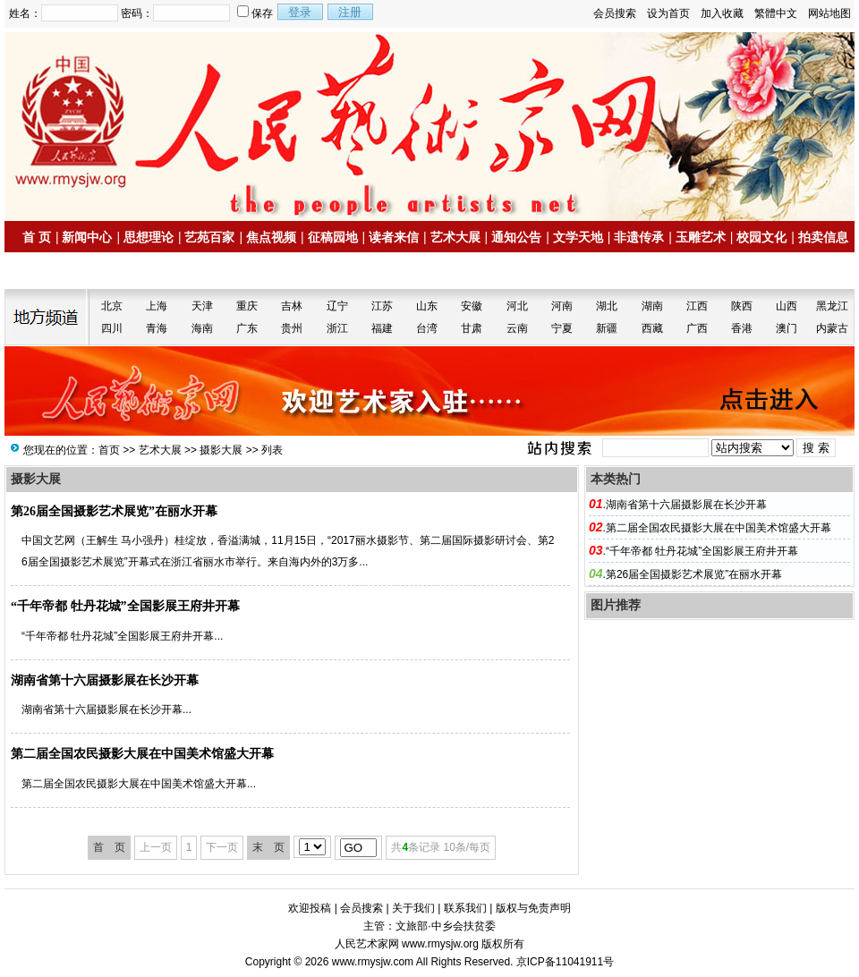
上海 (156, 306)
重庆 (247, 306)
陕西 (742, 306)
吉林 (291, 306)
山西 (786, 306)
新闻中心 (87, 237)
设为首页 (668, 13)
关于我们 (413, 908)
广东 (247, 328)
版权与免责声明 (533, 908)
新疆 (606, 328)
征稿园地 (333, 237)
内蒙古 (832, 328)
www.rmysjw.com (372, 962)
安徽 (471, 306)
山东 (427, 306)
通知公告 (516, 237)
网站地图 (829, 13)
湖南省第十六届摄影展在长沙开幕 (105, 680)
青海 (156, 328)
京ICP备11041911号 (565, 962)
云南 (517, 328)
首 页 (36, 237)
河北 (517, 306)
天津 (202, 306)
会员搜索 (614, 13)
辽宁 (337, 306)
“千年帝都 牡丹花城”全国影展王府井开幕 (125, 606)
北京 (112, 306)
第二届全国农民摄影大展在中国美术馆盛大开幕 (142, 753)
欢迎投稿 (309, 908)
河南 (562, 306)
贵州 (291, 328)
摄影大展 (221, 450)
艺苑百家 (209, 237)
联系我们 (465, 908)
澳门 (786, 328)
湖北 (606, 306)
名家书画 (55, 271)
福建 (382, 328)
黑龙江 (832, 306)
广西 (697, 328)
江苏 (382, 306)
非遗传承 (639, 237)
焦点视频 (271, 237)
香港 (742, 328)
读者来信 (394, 237)
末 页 (268, 847)
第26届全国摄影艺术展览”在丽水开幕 (114, 511)
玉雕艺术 (701, 237)
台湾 (427, 328)
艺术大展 (455, 237)
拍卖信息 (823, 237)
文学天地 (578, 237)
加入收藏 (722, 13)
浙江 (337, 328)
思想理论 (148, 237)
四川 (112, 328)
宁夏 (562, 328)
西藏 (652, 328)
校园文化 (761, 237)
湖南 (652, 306)
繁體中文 (775, 13)
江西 (697, 306)
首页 (109, 450)
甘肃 (471, 328)
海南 (202, 328)
